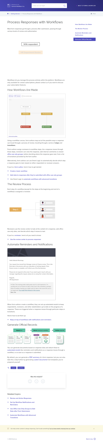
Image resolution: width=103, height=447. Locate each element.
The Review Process (81, 29)
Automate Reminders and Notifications (83, 34)
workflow (21, 368)
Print (94, 14)
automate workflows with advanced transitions (40, 179)
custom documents (40, 359)
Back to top (91, 439)
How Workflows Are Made (83, 24)
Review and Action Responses (20, 398)
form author (19, 167)
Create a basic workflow (18, 171)
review (13, 368)
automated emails (13, 350)
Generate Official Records (83, 39)
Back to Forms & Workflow (87, 5)
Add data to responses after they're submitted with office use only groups (36, 175)
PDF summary (34, 357)
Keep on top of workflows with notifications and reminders (30, 319)
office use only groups (15, 154)
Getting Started (15, 14)
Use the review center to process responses (25, 239)
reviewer (18, 235)
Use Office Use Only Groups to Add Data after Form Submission (22, 409)
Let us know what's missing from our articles (62, 429)
